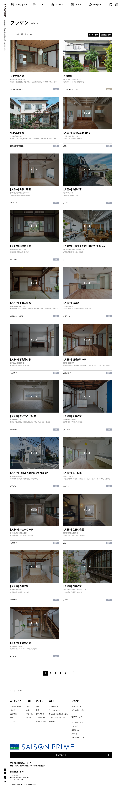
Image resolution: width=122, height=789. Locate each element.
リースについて (54, 710)
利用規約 (52, 721)
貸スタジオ (29, 34)
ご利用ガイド (54, 706)
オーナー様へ (93, 34)
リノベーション (77, 722)
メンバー (13, 710)
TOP (11, 691)
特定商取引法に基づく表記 (58, 714)
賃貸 (22, 34)
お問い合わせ (76, 706)
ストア (51, 700)
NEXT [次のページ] (73, 673)
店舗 (28, 710)
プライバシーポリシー (57, 717)
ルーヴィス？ (15, 700)
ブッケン (39, 700)
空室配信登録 (106, 34)
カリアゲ (74, 726)
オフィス (29, 714)
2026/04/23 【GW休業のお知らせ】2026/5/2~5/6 (5, 35)
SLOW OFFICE (76, 737)
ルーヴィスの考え (16, 706)
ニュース (13, 721)
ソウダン (75, 700)
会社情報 (13, 714)
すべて (12, 34)
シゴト (29, 700)
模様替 (73, 730)
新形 (73, 734)
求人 (11, 717)
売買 (17, 34)
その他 (28, 717)
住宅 (28, 706)
